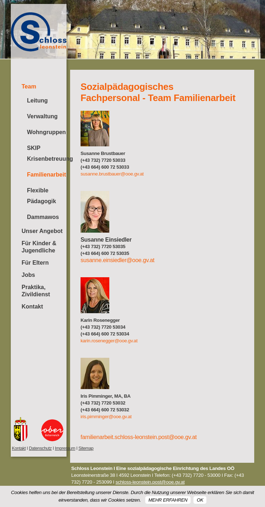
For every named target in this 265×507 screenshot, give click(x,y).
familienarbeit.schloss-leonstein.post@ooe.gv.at (139, 437)
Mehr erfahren (168, 500)
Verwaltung (42, 116)
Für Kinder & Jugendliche (39, 247)
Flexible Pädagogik (41, 195)
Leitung (37, 100)
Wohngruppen (46, 132)
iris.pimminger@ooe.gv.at (106, 416)
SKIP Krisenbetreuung (47, 153)
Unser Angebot (42, 231)
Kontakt (32, 306)
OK (200, 500)
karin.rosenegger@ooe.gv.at (109, 340)
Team (29, 86)
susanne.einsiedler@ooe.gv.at (117, 260)
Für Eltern (35, 263)
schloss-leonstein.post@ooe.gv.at (149, 482)
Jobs (28, 275)
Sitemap (85, 448)
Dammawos (43, 217)
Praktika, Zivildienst (36, 290)
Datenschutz (40, 448)
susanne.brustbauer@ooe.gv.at (112, 174)
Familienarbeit (46, 175)
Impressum (65, 448)
